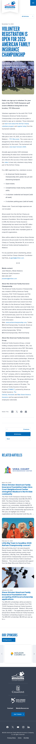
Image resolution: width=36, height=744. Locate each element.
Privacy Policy (11, 737)
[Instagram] (18, 727)
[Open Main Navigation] (33, 3)
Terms (20, 737)
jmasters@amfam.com (9, 278)
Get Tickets (18, 714)
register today (21, 126)
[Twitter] (13, 727)
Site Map (26, 737)
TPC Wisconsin (14, 139)
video (6, 162)
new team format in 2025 (18, 147)
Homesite (11, 394)
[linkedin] (28, 727)
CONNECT (11, 389)
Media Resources (22, 708)
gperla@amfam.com (17, 258)
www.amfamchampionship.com (16, 322)
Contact (10, 708)
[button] (12, 411)
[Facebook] (7, 727)
